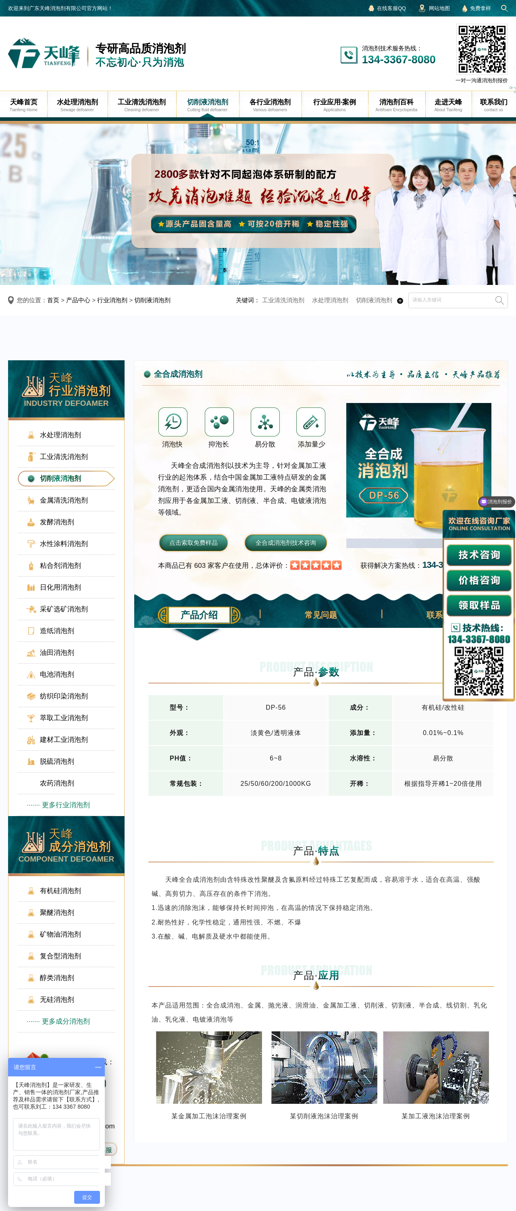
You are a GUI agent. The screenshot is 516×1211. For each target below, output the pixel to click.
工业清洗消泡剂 (283, 300)
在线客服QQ (391, 8)
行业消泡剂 (112, 300)
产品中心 (78, 300)
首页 (53, 300)
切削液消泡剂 (152, 300)
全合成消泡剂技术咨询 (286, 542)
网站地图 (439, 8)
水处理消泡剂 (330, 300)
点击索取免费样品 (193, 542)
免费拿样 (480, 8)
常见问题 (321, 615)
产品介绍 (199, 615)
